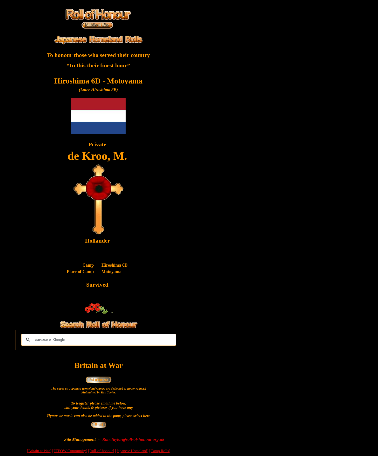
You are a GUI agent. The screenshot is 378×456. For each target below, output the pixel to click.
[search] (98, 340)
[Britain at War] (39, 451)
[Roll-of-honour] (101, 451)
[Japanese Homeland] (131, 451)
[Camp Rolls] (159, 451)
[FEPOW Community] (69, 451)
